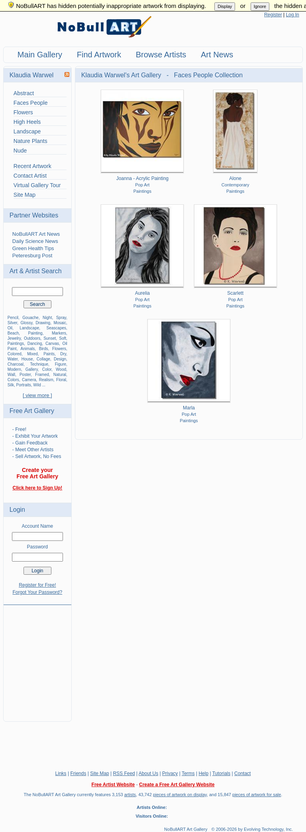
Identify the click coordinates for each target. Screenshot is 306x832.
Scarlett (235, 293)
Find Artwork (99, 54)
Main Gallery (40, 54)
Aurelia (142, 293)
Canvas (52, 343)
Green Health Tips (33, 248)
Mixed (32, 354)
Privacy (170, 773)
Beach (13, 333)
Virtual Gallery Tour (37, 185)
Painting (35, 333)
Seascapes (56, 328)
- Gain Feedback (30, 443)
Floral (61, 380)
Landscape (27, 131)
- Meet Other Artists (32, 449)
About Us (148, 773)
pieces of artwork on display (180, 794)
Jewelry (14, 338)
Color (46, 369)
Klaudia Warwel (32, 75)
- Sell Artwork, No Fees (36, 456)
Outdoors (32, 338)
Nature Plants (30, 141)
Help (203, 773)
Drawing (43, 323)
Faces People (31, 103)
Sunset (49, 338)
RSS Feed (124, 773)
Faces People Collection (208, 75)
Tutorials (221, 773)
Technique (39, 364)
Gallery (32, 369)
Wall (11, 374)
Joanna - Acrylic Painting (142, 178)
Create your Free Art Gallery (38, 473)
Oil (10, 328)
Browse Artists (161, 54)
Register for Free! (37, 585)
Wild (37, 385)
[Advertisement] (37, 658)
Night (47, 317)
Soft (62, 338)
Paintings (16, 343)
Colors (13, 380)
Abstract (24, 93)
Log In (292, 15)
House (27, 359)
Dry (63, 354)
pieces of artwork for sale (256, 794)
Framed (42, 374)
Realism (46, 380)
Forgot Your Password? (37, 592)
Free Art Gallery (32, 410)
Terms (188, 773)
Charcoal (16, 364)
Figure (60, 364)
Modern (14, 369)
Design (60, 359)
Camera (29, 380)
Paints (49, 354)
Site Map (24, 195)
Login (17, 509)
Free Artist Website (113, 784)
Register (273, 15)
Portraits (23, 385)
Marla (189, 408)
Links (61, 773)
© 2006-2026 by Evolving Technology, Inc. (252, 829)
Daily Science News (35, 241)
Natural (59, 374)
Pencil (13, 317)
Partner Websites (34, 215)
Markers (59, 333)
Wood (61, 369)
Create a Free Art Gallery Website (176, 784)
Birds (43, 349)
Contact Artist (30, 175)
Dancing (34, 343)
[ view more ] (37, 395)
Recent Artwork (32, 166)
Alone (235, 178)
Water (13, 359)
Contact (242, 773)
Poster (25, 374)
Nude (20, 150)
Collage (43, 359)
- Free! (19, 429)
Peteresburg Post (32, 255)
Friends (78, 773)
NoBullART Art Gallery (185, 829)
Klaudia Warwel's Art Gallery (122, 75)
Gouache (30, 317)
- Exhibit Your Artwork (35, 436)
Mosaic (59, 323)
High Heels (27, 122)
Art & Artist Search (36, 271)
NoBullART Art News (36, 234)
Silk (11, 385)
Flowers (23, 112)
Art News (217, 54)
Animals (28, 349)
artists (130, 794)
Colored (15, 354)
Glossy (26, 323)
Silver (12, 323)
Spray (61, 317)
